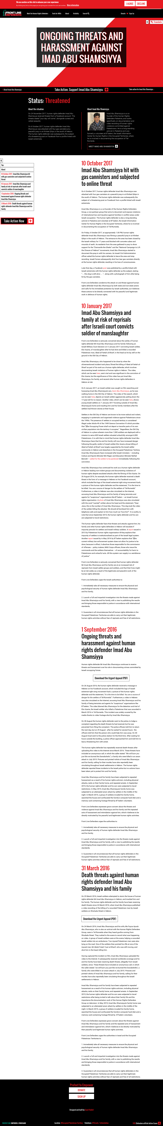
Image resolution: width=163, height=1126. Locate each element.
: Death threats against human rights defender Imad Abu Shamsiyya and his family (16, 206)
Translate (158, 21)
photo (101, 500)
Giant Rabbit (89, 1109)
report (130, 530)
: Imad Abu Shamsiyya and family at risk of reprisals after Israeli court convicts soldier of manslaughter (16, 186)
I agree (129, 3)
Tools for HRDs (56, 13)
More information (73, 5)
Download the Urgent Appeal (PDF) (111, 678)
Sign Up (131, 13)
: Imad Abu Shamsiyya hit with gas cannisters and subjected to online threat (16, 177)
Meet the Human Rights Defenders (37, 13)
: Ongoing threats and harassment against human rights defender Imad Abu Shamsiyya (16, 196)
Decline (141, 3)
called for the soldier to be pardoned (104, 459)
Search (86, 13)
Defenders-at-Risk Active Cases (145, 1123)
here (98, 373)
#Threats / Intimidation (100, 1123)
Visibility (76, 13)
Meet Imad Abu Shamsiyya (101, 146)
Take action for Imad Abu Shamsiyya (141, 89)
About (3, 169)
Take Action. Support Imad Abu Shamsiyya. (79, 89)
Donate (123, 13)
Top (2, 165)
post (105, 268)
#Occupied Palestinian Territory (72, 1123)
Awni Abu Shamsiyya (120, 391)
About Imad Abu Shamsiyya (13, 89)
